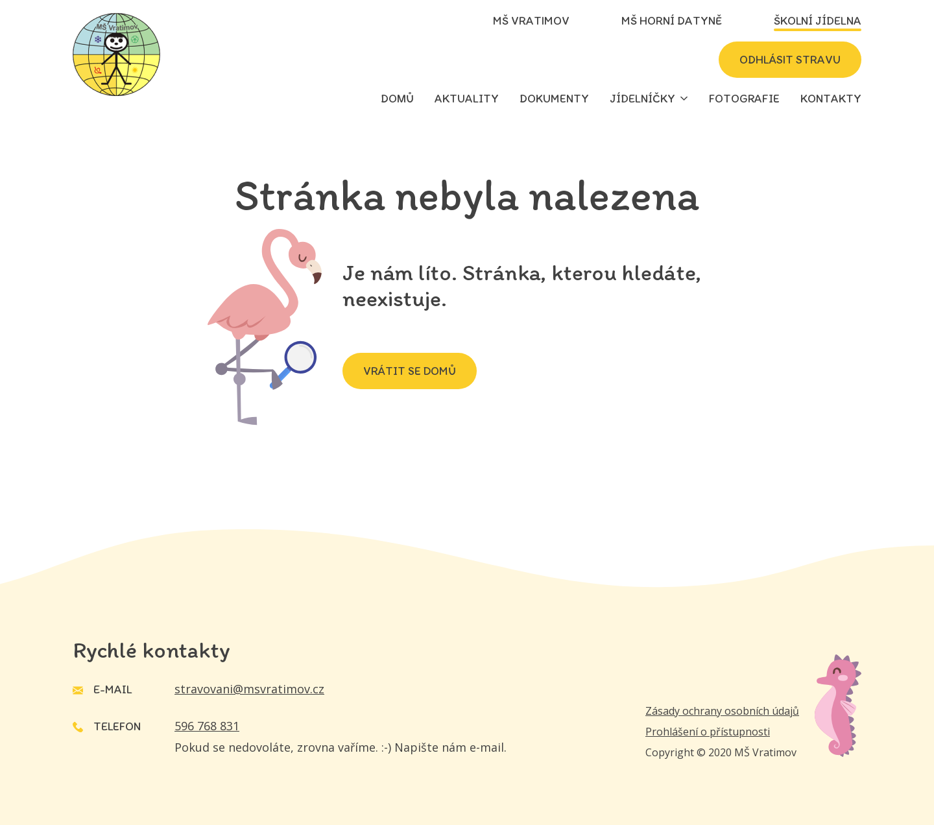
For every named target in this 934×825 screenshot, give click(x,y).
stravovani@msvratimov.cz (249, 689)
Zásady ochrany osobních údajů (722, 711)
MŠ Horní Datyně (671, 21)
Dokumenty (554, 98)
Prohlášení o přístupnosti (707, 731)
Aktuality (467, 98)
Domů (397, 98)
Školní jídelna (817, 21)
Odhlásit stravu (790, 60)
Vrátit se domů (409, 371)
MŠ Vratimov (531, 21)
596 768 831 (206, 726)
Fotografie (744, 98)
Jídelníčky (642, 98)
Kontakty (830, 98)
